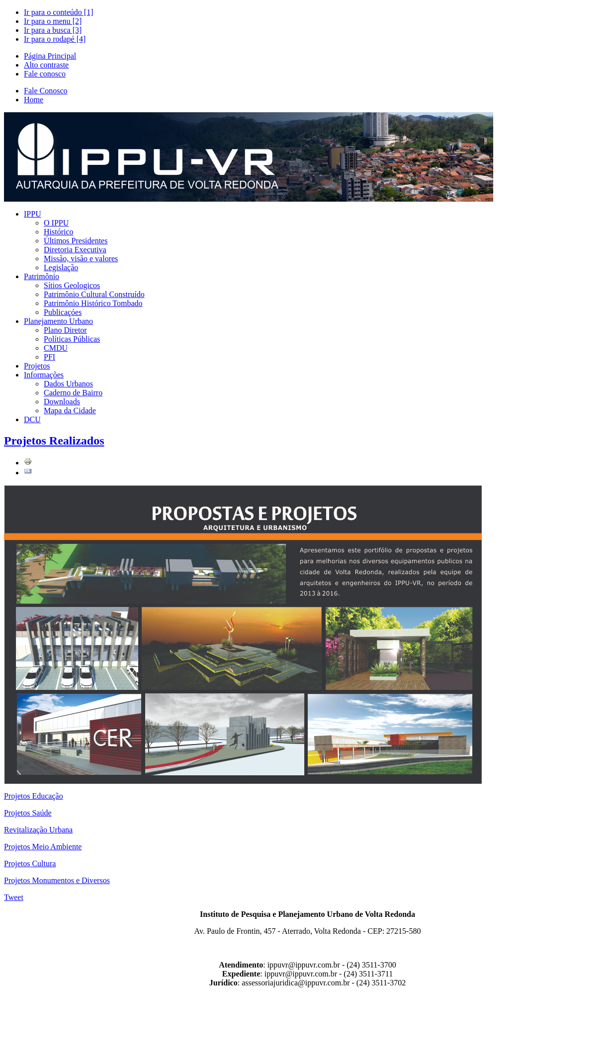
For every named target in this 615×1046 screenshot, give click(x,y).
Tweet (13, 897)
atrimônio (41, 276)
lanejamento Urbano (58, 321)
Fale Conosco (46, 90)
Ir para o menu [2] (53, 21)
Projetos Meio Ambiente (43, 846)
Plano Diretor (65, 330)
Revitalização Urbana (38, 829)
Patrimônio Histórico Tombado (93, 303)
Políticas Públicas (72, 339)
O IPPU (56, 223)
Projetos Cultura (30, 863)
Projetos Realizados (54, 440)
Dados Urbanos (68, 383)
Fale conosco (45, 74)
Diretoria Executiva (75, 249)
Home (33, 99)
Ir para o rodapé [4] (55, 39)
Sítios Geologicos (72, 285)
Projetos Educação (33, 796)
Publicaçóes (63, 312)
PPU (32, 214)
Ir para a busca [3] (53, 30)
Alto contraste (46, 65)
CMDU (56, 348)
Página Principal (50, 56)
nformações (44, 375)
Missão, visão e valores (81, 258)
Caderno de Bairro (73, 392)
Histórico (59, 231)
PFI (49, 357)
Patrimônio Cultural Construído (94, 294)
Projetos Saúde (28, 813)
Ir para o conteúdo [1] (58, 12)
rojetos (37, 366)
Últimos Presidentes (75, 240)
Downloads (62, 401)
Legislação (61, 267)
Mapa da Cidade (70, 410)
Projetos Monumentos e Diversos (57, 880)
